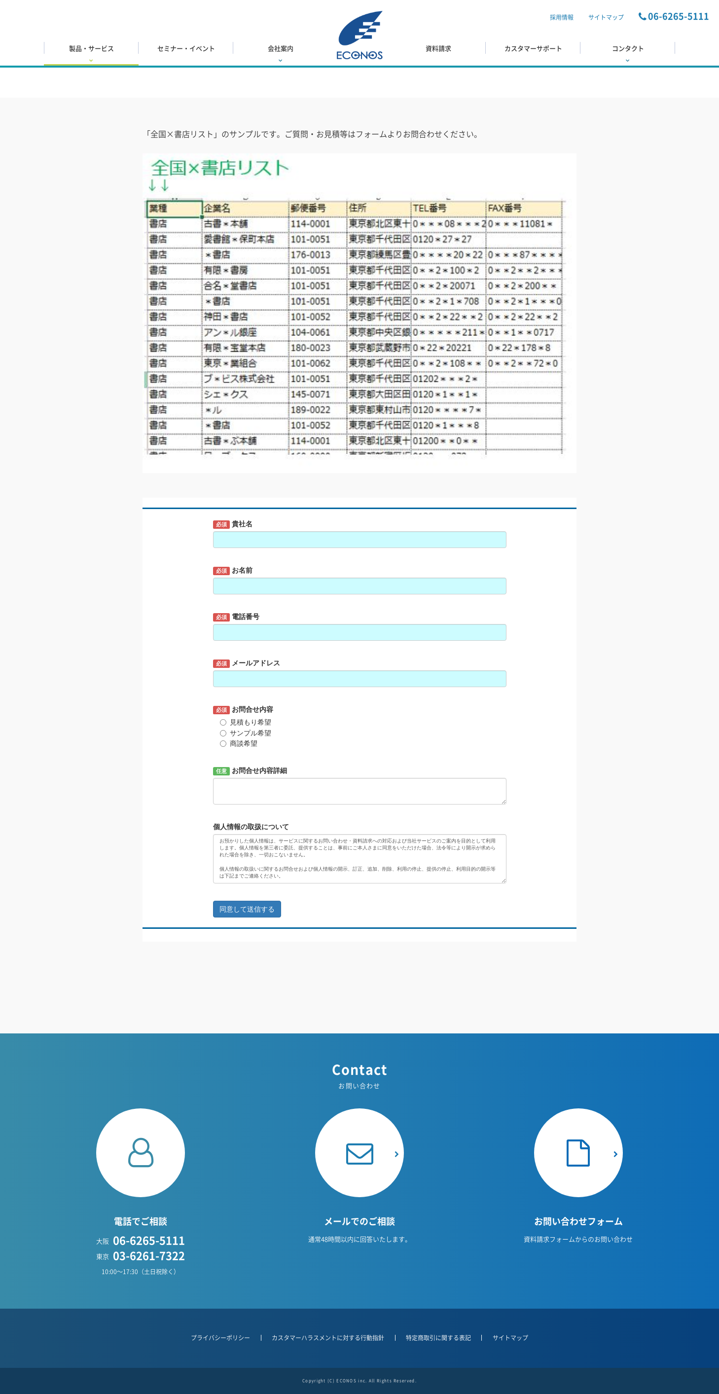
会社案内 (280, 52)
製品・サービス (91, 52)
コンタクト (627, 52)
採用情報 (562, 17)
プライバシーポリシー (220, 1337)
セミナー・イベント (186, 48)
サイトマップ (606, 17)
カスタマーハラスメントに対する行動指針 (328, 1337)
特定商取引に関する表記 (438, 1337)
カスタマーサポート (533, 48)
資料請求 (438, 48)
